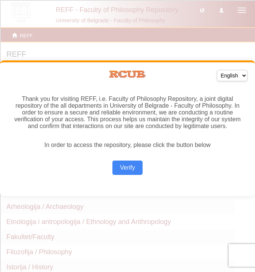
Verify (127, 167)
